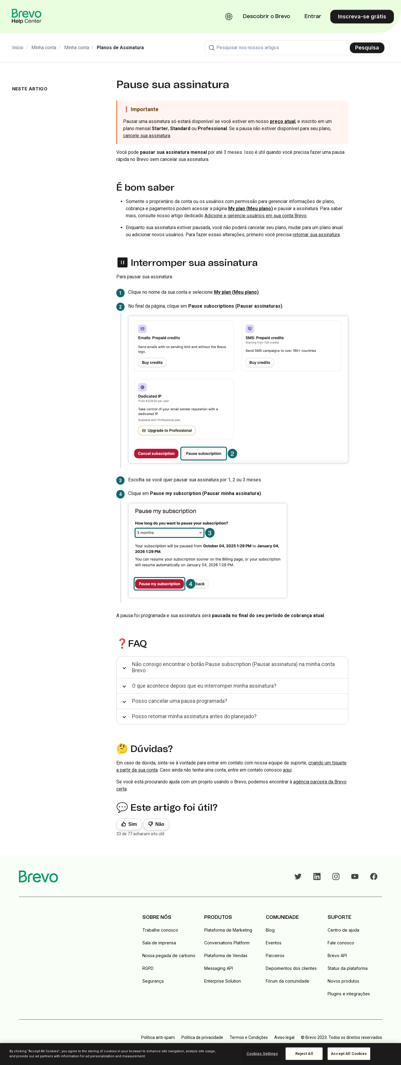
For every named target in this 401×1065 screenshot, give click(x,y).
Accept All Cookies (349, 1053)
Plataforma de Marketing (228, 930)
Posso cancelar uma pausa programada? (179, 701)
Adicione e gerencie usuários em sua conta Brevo (255, 215)
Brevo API (337, 955)
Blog (270, 930)
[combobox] (296, 47)
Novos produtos (343, 980)
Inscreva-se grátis (362, 16)
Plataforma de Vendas (225, 955)
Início (17, 47)
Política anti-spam (158, 1037)
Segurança (153, 980)
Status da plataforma (348, 968)
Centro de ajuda (343, 930)
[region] (200, 1054)
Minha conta (43, 47)
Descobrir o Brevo (266, 16)
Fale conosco (341, 942)
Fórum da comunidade (287, 980)
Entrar (313, 16)
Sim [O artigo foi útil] (132, 824)
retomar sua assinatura (316, 234)
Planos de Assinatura (120, 47)
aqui (287, 770)
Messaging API (218, 968)
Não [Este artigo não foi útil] (159, 824)
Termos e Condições (249, 1037)
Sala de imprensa (159, 942)
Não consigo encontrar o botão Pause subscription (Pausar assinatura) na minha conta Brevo (233, 667)
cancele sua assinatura (146, 135)
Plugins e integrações (349, 993)
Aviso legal (284, 1037)
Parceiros (275, 955)
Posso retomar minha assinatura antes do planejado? (194, 716)
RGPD (148, 968)
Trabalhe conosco (160, 930)
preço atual (282, 121)
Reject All (304, 1053)
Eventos (273, 942)
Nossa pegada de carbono (168, 955)
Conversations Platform (226, 942)
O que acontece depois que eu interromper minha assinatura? (204, 686)
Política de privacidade (202, 1037)
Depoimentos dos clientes (291, 968)
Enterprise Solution (222, 980)
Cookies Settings (262, 1053)
